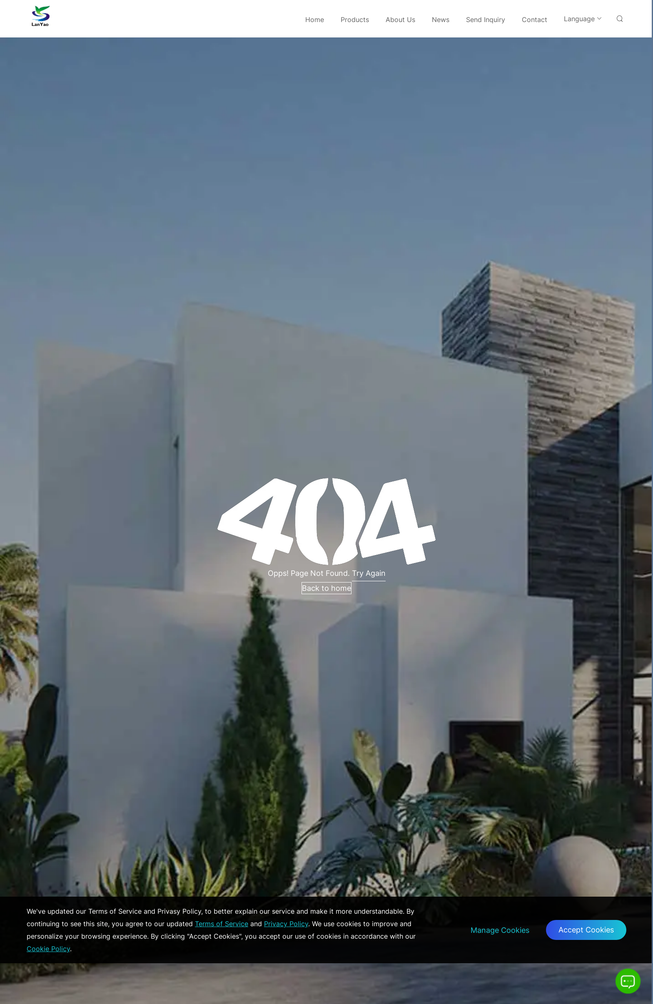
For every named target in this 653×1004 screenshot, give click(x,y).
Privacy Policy (286, 924)
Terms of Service (221, 924)
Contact (534, 19)
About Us (400, 19)
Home (314, 19)
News (440, 19)
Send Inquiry (485, 19)
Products (355, 19)
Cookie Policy (48, 949)
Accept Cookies (586, 929)
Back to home (326, 588)
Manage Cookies (500, 930)
